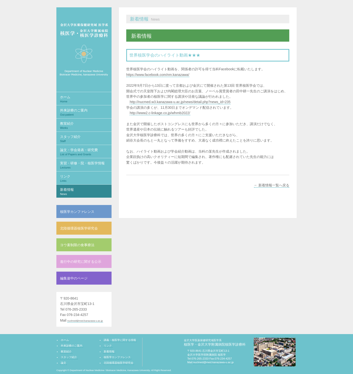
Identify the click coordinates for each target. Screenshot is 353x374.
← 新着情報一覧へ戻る (271, 185)
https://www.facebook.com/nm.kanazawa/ (157, 75)
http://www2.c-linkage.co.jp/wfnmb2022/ (160, 113)
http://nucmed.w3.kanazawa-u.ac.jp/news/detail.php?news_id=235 (180, 102)
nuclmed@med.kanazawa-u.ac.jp (85, 320)
